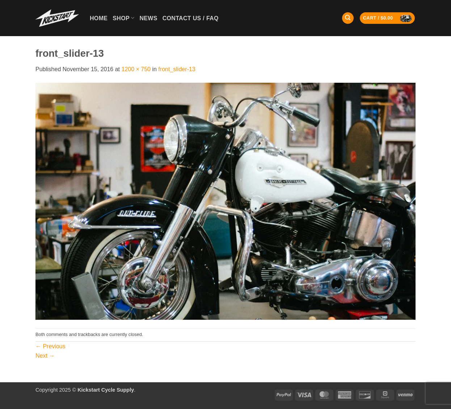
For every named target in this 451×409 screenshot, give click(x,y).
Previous (50, 346)
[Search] (348, 18)
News (148, 18)
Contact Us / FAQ (191, 18)
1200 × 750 (136, 69)
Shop (123, 17)
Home (99, 18)
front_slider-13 (176, 69)
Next (45, 356)
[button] (387, 18)
